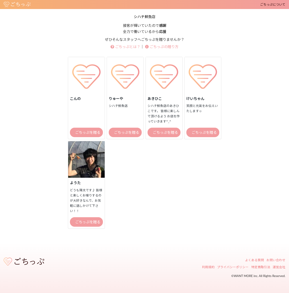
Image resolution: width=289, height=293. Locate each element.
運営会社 (279, 267)
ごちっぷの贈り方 (161, 46)
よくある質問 (254, 260)
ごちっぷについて (272, 4)
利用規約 (208, 267)
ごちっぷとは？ (125, 46)
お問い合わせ (275, 260)
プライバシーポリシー (233, 267)
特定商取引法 (260, 267)
